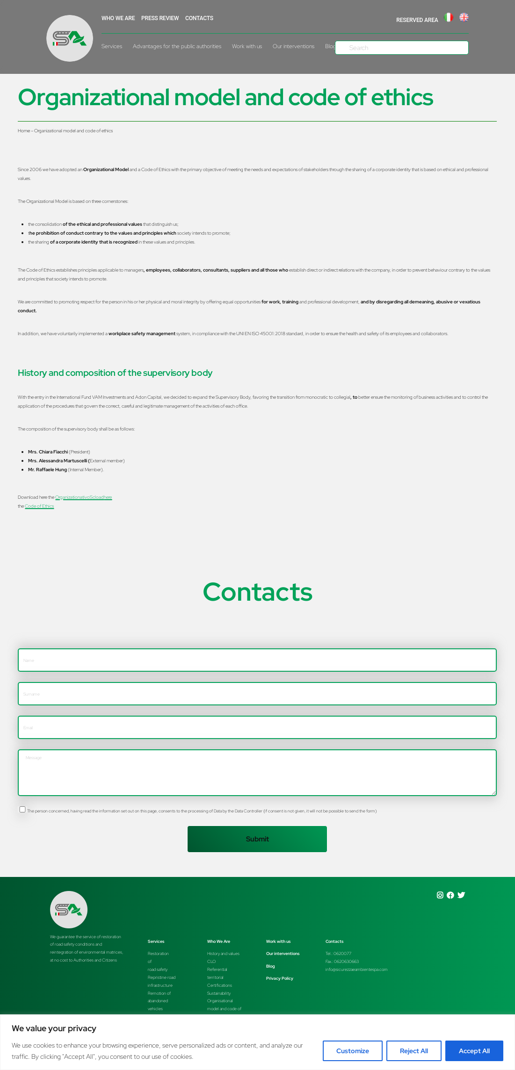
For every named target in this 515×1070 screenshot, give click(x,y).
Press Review (160, 18)
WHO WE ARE (118, 18)
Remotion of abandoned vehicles (159, 1001)
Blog (270, 966)
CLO (211, 961)
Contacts (199, 18)
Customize (352, 1051)
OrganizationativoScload (83, 497)
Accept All (474, 1051)
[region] (257, 1042)
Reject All (414, 1051)
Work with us (247, 46)
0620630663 (346, 961)
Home (24, 130)
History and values (223, 953)
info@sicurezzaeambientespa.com (357, 969)
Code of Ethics (39, 506)
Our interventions (293, 46)
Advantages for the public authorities (177, 46)
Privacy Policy (279, 978)
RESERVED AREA (417, 20)
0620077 (342, 953)
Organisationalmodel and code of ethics (224, 1009)
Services (112, 46)
